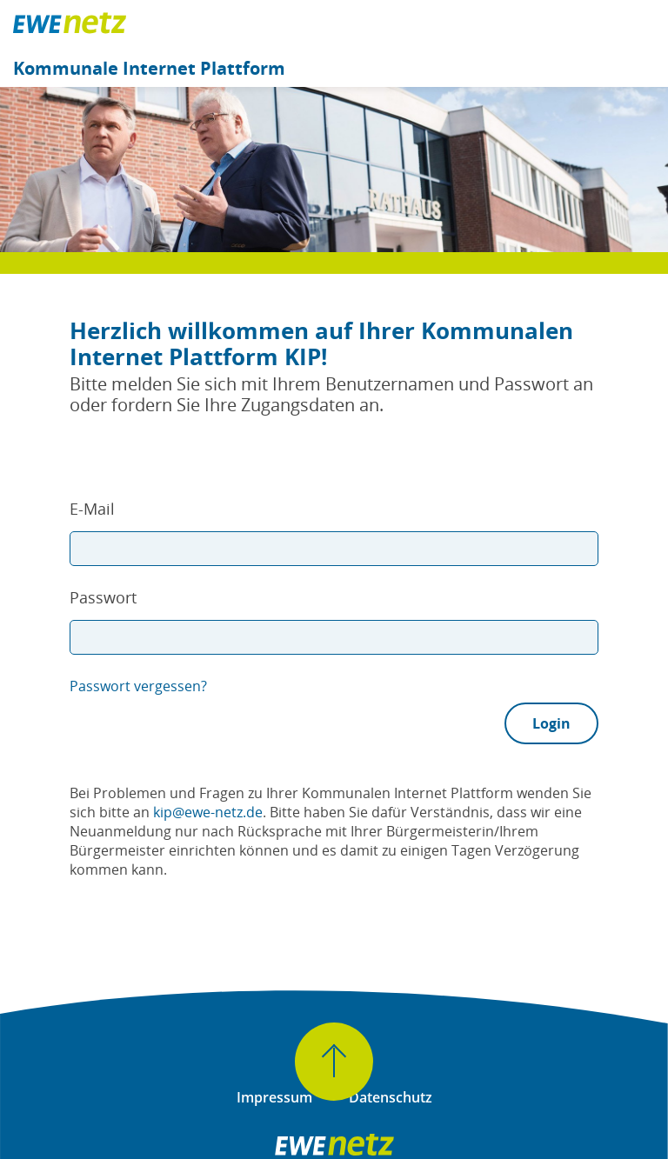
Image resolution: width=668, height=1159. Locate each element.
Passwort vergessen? (138, 686)
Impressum (274, 1097)
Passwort (103, 597)
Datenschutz (390, 1097)
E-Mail (92, 508)
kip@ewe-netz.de (208, 812)
